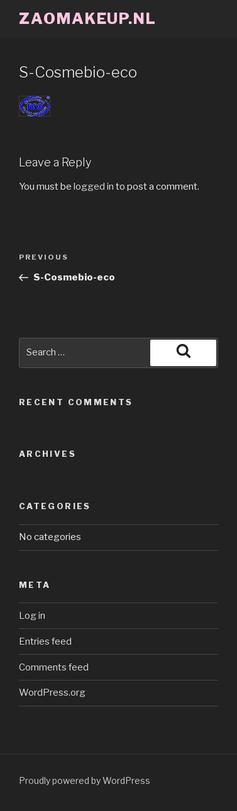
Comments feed (54, 667)
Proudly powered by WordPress (84, 780)
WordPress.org (52, 692)
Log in (32, 615)
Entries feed (45, 641)
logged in (94, 186)
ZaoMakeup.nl (88, 18)
